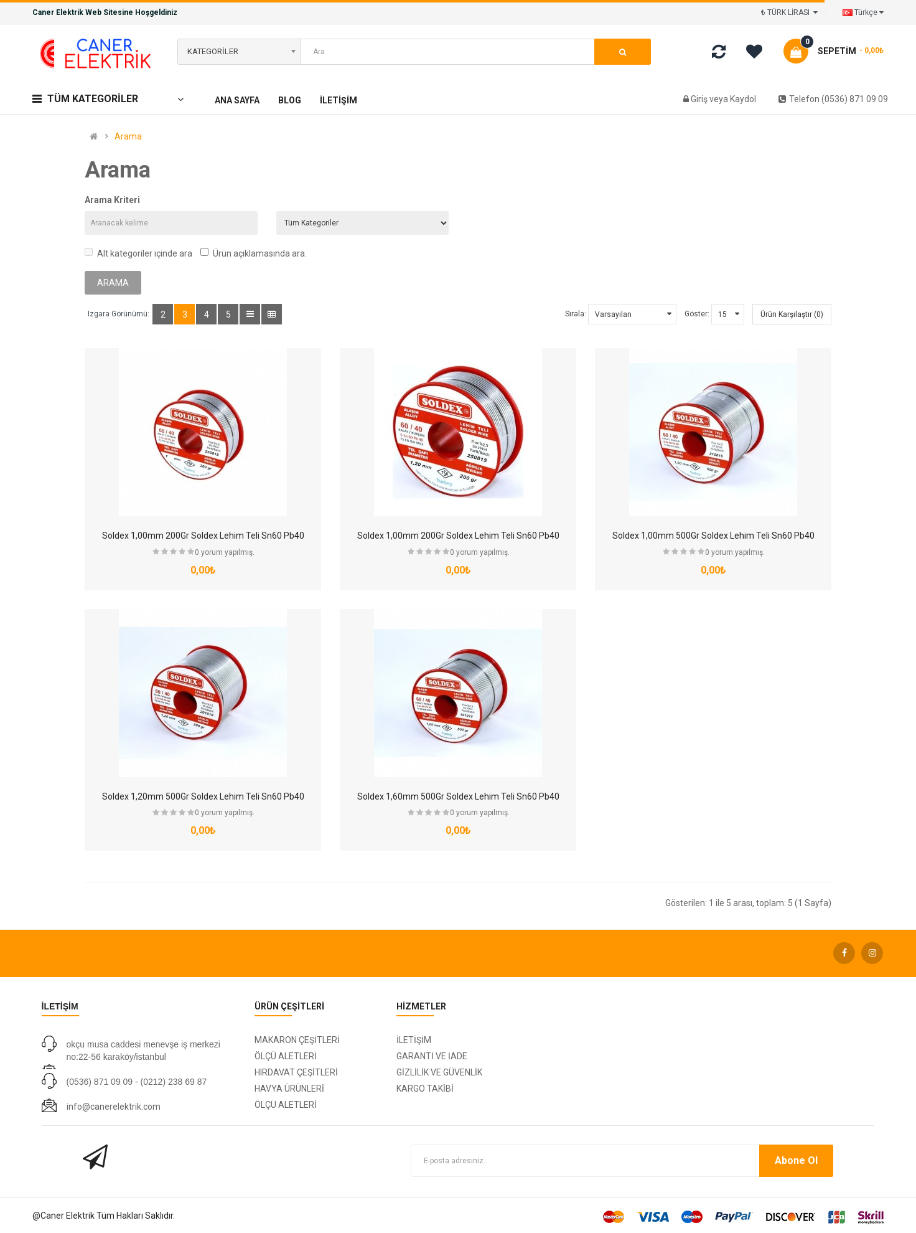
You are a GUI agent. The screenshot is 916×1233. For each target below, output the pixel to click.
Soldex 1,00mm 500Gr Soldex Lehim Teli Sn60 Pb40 (713, 536)
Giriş (700, 99)
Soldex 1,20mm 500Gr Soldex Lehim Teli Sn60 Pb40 (203, 796)
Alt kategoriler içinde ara (138, 253)
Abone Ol (796, 1160)
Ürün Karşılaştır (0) (791, 314)
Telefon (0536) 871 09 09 (833, 99)
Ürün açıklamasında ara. (253, 253)
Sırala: (575, 313)
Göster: (697, 313)
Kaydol (743, 99)
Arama (128, 136)
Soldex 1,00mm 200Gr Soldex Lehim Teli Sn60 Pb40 (203, 536)
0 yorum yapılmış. (225, 552)
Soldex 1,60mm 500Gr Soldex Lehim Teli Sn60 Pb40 (458, 796)
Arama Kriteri (112, 200)
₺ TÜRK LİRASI (789, 12)
